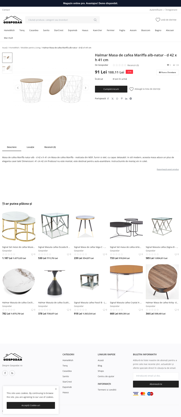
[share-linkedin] (126, 98)
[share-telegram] (131, 98)
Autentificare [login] (156, 9)
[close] (56, 389)
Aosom (133, 30)
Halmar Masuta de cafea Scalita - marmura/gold (54, 302)
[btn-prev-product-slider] (18, 87)
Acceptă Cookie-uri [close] (31, 405)
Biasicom (145, 30)
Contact (6, 9)
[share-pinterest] (122, 98)
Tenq (22, 30)
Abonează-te (156, 384)
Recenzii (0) (50, 147)
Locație (30, 147)
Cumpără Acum (111, 89)
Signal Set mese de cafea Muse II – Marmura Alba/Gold (18, 247)
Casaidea (33, 30)
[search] (95, 19)
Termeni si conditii (107, 389)
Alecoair (170, 30)
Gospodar (103, 65)
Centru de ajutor (106, 376)
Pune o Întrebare (167, 72)
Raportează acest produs (168, 169)
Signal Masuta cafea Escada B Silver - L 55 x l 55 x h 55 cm (54, 247)
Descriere (11, 147)
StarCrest (58, 30)
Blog (100, 365)
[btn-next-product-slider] (85, 87)
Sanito (46, 30)
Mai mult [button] (8, 37)
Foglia (122, 30)
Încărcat (99, 79)
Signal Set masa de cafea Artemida (126, 247)
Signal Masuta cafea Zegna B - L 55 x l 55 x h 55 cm (162, 247)
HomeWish (9, 30)
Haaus (85, 30)
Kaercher (97, 30)
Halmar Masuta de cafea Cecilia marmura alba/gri (18, 302)
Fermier (111, 30)
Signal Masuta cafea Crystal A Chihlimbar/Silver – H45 (126, 302)
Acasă (4, 47)
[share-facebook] (108, 98)
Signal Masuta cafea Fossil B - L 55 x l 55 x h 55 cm (90, 302)
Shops (101, 371)
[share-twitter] (112, 98)
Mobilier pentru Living (30, 47)
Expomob (72, 30)
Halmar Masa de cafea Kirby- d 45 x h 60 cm (162, 302)
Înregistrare (171, 9)
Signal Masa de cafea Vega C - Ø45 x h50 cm (90, 247)
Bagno (158, 30)
